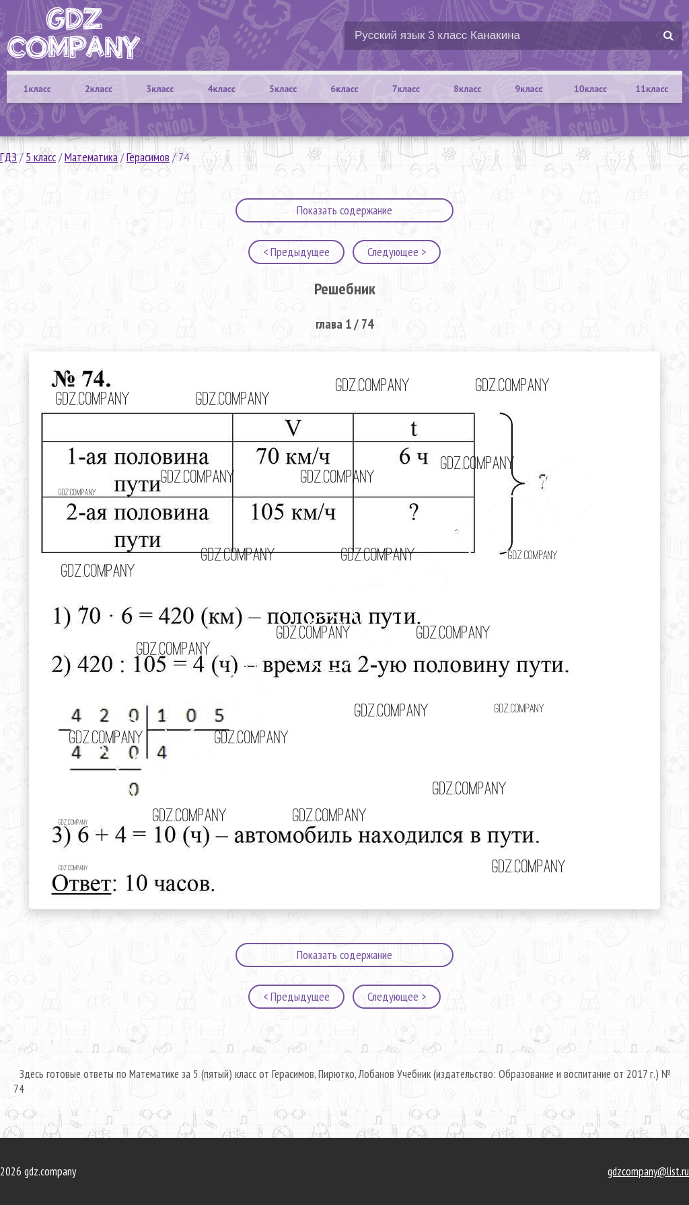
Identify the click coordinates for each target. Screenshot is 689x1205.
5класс (283, 89)
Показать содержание (344, 210)
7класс (406, 89)
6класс (344, 89)
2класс (98, 89)
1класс (37, 89)
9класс (528, 89)
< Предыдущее (296, 251)
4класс (221, 89)
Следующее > (396, 251)
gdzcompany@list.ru (648, 1171)
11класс (651, 89)
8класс (467, 89)
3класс (160, 89)
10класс (590, 89)
